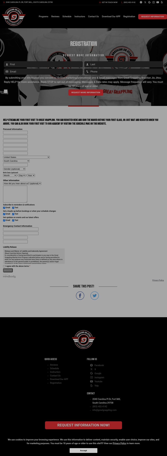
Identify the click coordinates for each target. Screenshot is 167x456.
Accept (83, 450)
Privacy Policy (119, 443)
